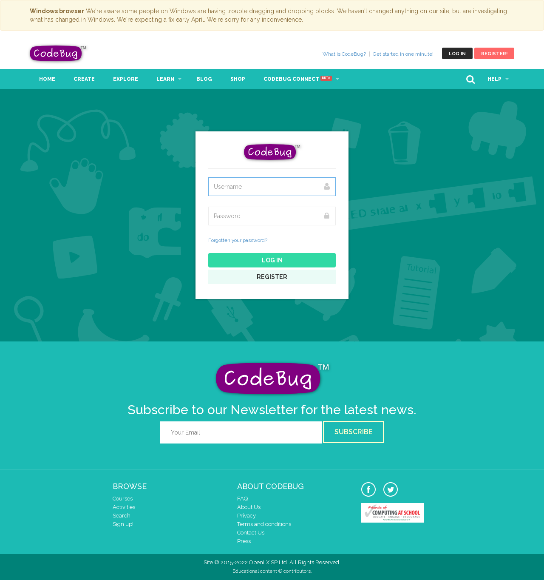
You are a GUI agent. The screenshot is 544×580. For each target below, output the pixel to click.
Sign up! (123, 524)
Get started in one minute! (403, 54)
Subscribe (353, 432)
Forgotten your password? (237, 240)
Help (494, 79)
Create (84, 79)
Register (272, 276)
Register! (494, 54)
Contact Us (250, 532)
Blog (204, 79)
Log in (457, 54)
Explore (125, 79)
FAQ (242, 498)
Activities (124, 507)
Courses (123, 498)
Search (121, 515)
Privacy (246, 515)
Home (47, 79)
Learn (165, 79)
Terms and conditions (264, 524)
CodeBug (58, 53)
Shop (237, 79)
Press (244, 541)
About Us (249, 507)
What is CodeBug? (344, 54)
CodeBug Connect (298, 79)
